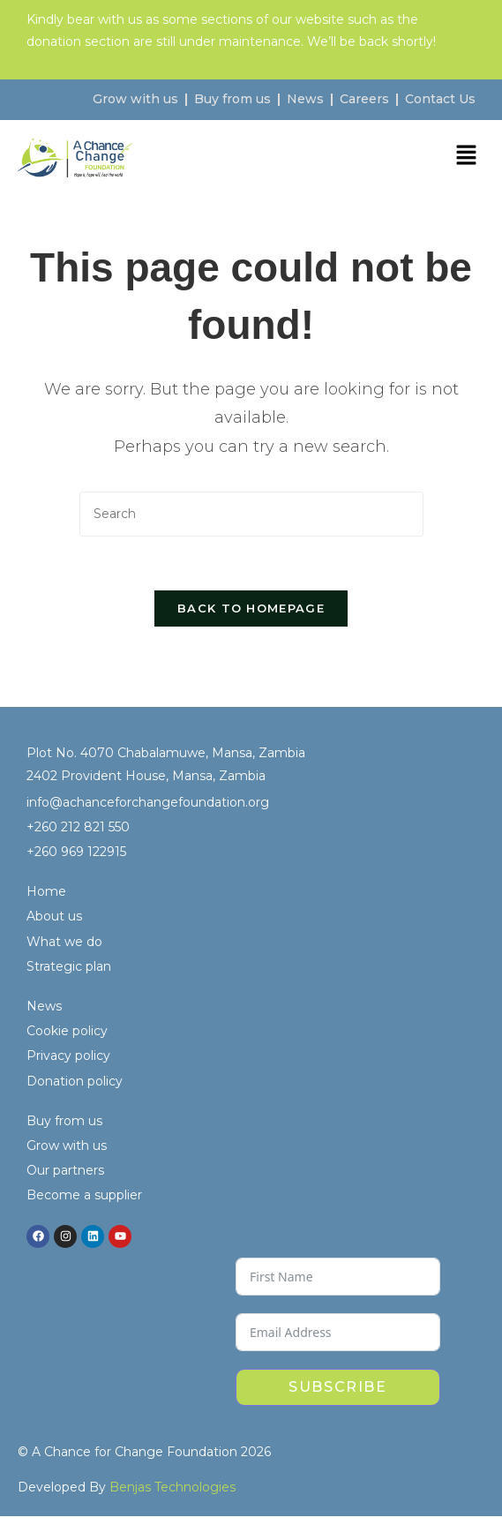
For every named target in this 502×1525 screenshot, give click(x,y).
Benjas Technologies (172, 1487)
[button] (466, 157)
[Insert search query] (251, 514)
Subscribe (337, 1387)
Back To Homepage (251, 608)
